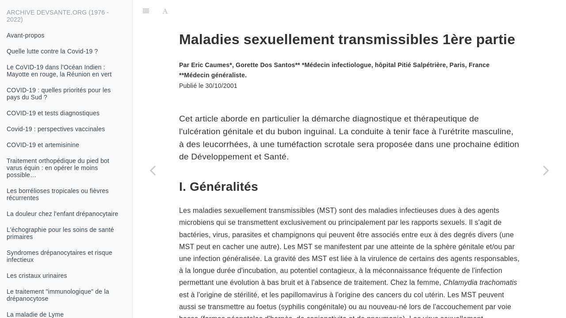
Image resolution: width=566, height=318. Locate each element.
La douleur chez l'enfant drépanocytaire (63, 213)
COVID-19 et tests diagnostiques (53, 113)
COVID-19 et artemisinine (43, 144)
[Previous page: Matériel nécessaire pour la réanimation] (152, 170)
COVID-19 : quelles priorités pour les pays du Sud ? (59, 94)
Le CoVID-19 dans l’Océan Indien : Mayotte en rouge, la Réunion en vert (59, 71)
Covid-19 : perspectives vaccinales (56, 128)
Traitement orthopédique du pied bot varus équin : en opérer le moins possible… (58, 167)
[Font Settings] (165, 11)
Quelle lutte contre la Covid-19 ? (52, 51)
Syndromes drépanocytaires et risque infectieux (59, 256)
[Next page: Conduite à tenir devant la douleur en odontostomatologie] (546, 170)
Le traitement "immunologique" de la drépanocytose (58, 295)
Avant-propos (25, 35)
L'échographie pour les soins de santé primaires (60, 233)
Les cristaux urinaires (37, 275)
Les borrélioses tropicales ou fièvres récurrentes (58, 194)
